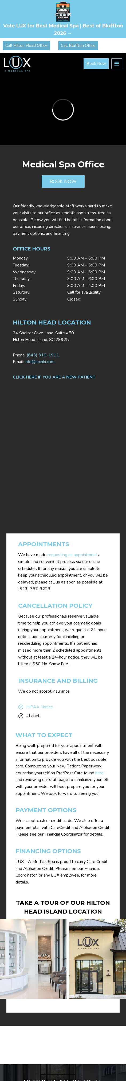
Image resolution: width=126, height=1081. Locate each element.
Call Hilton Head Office (26, 45)
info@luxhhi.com (39, 362)
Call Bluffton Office (78, 45)
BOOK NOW (63, 181)
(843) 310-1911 (43, 355)
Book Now (96, 63)
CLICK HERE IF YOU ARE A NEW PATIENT (54, 377)
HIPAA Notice (39, 707)
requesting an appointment (72, 555)
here (99, 773)
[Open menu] (116, 63)
